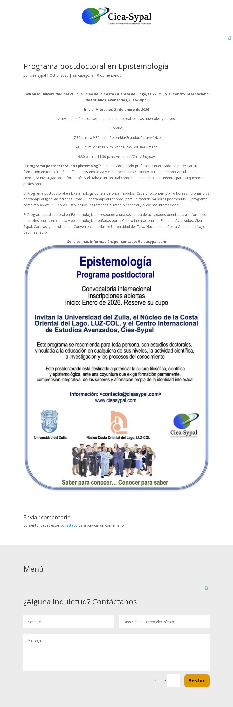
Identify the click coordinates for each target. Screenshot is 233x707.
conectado (69, 525)
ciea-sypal (38, 75)
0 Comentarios (109, 75)
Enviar (196, 680)
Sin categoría (82, 75)
